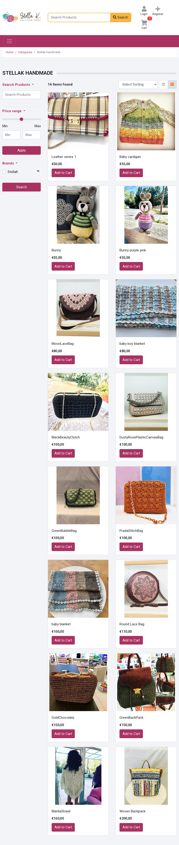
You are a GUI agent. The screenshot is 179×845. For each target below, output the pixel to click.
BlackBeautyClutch (66, 437)
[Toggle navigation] (9, 41)
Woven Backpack (132, 811)
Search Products (16, 85)
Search (120, 17)
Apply (21, 150)
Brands (8, 163)
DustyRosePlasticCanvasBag (141, 437)
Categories (25, 52)
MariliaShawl (61, 811)
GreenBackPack (131, 717)
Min (5, 126)
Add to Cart (63, 173)
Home (9, 52)
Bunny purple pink (132, 250)
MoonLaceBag (63, 344)
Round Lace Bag (131, 624)
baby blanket (61, 624)
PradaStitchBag (131, 531)
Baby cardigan (130, 157)
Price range (12, 111)
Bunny (56, 250)
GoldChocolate (63, 717)
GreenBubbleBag (64, 531)
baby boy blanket (132, 344)
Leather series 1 (64, 157)
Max (38, 126)
